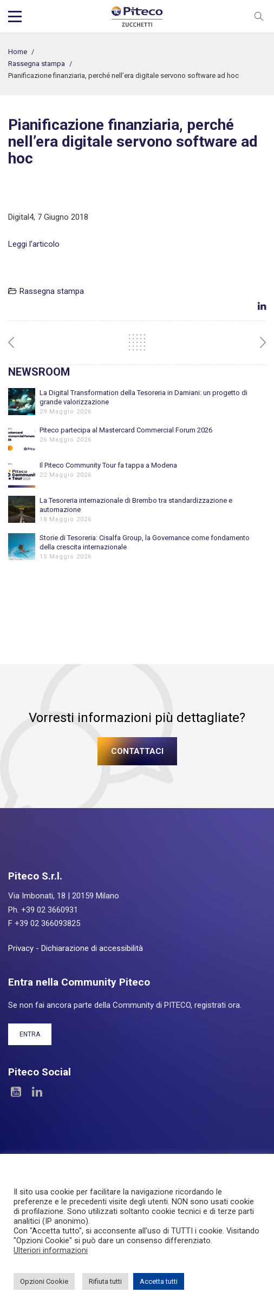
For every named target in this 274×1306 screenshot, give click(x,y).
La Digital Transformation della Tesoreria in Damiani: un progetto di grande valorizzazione (143, 397)
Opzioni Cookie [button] (44, 1281)
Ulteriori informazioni (51, 1250)
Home (17, 52)
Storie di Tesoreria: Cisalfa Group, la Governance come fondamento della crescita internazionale (145, 542)
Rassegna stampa (36, 64)
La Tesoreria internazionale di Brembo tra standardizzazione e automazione (136, 505)
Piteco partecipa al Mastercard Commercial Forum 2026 (126, 430)
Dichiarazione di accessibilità (92, 948)
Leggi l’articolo (34, 244)
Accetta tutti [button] (159, 1281)
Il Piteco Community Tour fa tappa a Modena (108, 465)
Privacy (21, 948)
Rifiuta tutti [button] (105, 1281)
